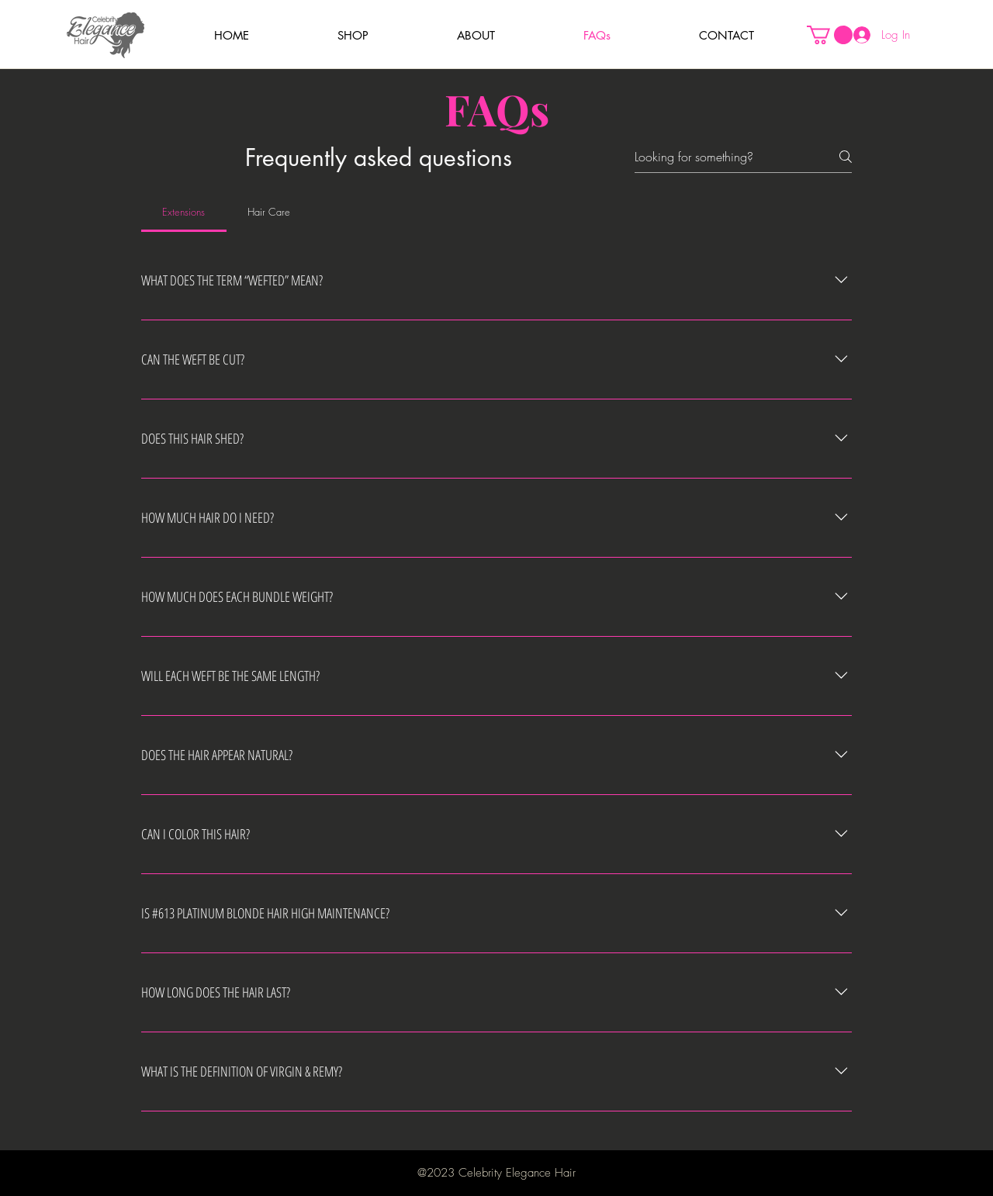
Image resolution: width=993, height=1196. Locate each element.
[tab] (184, 212)
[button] (353, 35)
